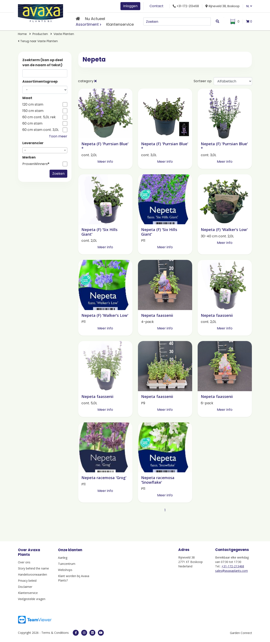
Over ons (24, 562)
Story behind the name (33, 568)
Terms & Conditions (55, 633)
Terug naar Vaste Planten (38, 41)
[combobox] (44, 150)
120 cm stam (32, 104)
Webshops (65, 570)
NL (249, 6)
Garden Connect (241, 633)
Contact (156, 6)
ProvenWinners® (35, 164)
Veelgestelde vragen (31, 599)
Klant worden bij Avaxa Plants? (73, 578)
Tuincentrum (66, 564)
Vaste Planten (64, 34)
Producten (40, 34)
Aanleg (62, 558)
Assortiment (87, 24)
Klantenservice (120, 24)
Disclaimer (25, 587)
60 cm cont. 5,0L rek (39, 117)
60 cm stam (32, 123)
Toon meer (58, 136)
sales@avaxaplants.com (231, 571)
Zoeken (58, 173)
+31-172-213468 (232, 566)
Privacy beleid (27, 581)
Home (22, 34)
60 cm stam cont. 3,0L (40, 130)
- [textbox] (25, 150)
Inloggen (130, 6)
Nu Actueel (95, 18)
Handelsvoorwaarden (32, 574)
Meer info (105, 161)
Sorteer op (203, 81)
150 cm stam (32, 111)
